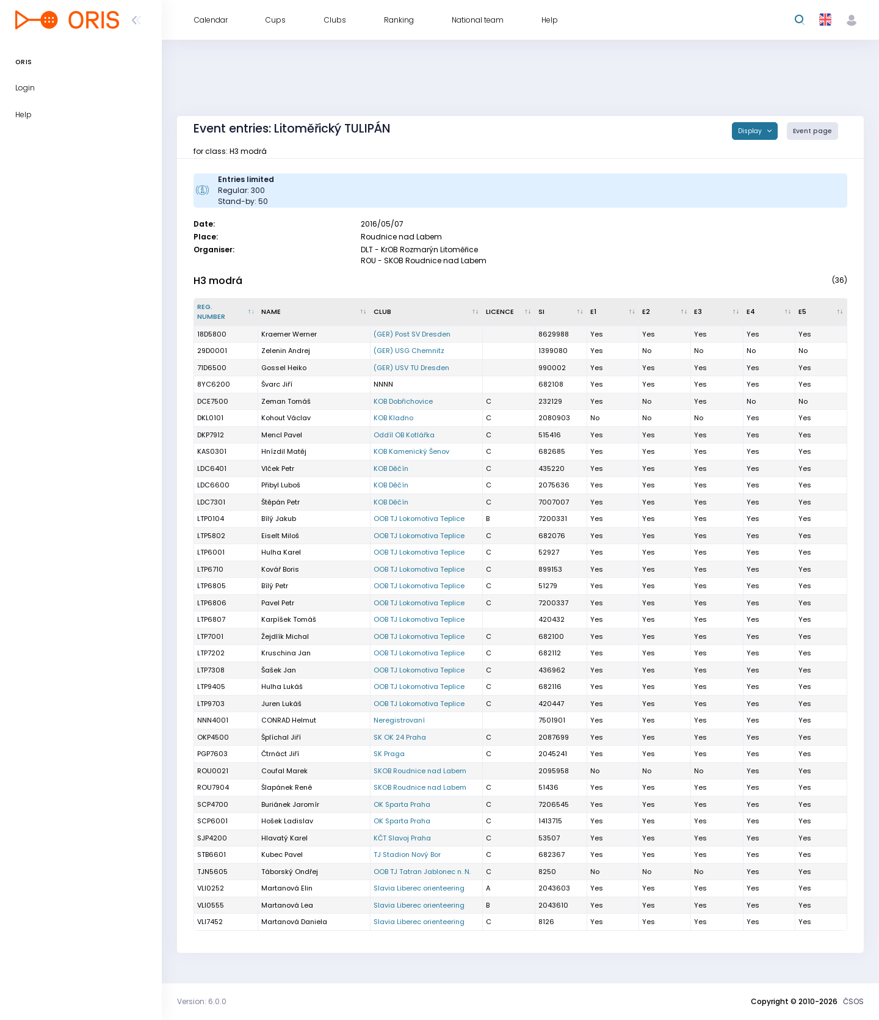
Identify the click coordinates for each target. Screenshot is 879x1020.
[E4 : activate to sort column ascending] (769, 312)
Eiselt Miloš (280, 536)
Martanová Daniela (294, 922)
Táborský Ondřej (289, 871)
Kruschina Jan (286, 653)
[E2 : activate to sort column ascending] (665, 312)
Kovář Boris (280, 569)
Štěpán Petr (280, 502)
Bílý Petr (274, 586)
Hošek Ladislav (287, 821)
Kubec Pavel (282, 854)
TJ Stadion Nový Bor (407, 854)
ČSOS (853, 1001)
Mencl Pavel (281, 435)
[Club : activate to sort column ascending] (427, 312)
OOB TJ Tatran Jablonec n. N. (422, 871)
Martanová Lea (287, 905)
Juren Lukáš (281, 704)
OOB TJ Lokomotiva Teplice (419, 518)
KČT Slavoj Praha (402, 838)
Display (751, 131)
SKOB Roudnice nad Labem (420, 771)
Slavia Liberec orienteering (419, 888)
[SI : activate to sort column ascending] (561, 312)
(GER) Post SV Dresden (412, 334)
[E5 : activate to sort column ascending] (821, 312)
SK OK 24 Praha (400, 737)
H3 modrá (218, 281)
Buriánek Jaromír (290, 804)
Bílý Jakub (278, 518)
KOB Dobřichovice (403, 401)
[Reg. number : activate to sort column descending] (226, 312)
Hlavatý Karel (284, 838)
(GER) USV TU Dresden (411, 368)
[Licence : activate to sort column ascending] (509, 312)
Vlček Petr (277, 468)
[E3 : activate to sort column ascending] (717, 312)
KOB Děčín (391, 468)
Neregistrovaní (399, 720)
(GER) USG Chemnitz (409, 350)
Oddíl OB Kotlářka (404, 435)
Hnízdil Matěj (283, 451)
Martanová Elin (287, 888)
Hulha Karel (281, 552)
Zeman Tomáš (286, 401)
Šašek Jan (278, 670)
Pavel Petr (277, 603)
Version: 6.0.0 (201, 1001)
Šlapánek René (286, 787)
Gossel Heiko (283, 368)
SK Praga (389, 754)
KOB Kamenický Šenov (411, 451)
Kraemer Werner (289, 334)
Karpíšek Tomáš (288, 619)
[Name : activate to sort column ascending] (314, 312)
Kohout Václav (286, 418)
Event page (812, 131)
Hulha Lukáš (282, 686)
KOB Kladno (393, 418)
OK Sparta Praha (402, 804)
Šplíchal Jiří (281, 737)
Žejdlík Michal (285, 636)
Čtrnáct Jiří (280, 754)
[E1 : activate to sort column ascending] (613, 312)
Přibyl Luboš (280, 485)
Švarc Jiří (276, 384)
